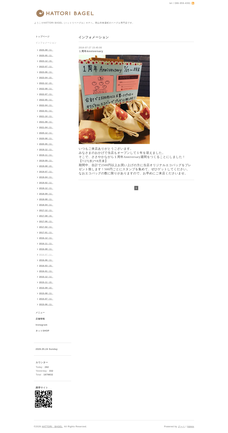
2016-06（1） (46, 260)
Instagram (41, 325)
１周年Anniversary (91, 51)
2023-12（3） (46, 61)
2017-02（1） (46, 227)
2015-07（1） (46, 299)
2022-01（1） (46, 111)
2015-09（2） (46, 288)
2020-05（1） (46, 144)
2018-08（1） (46, 199)
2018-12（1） (46, 188)
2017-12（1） (46, 210)
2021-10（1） (46, 116)
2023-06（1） (46, 72)
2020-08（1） (46, 138)
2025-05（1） (46, 55)
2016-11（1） (46, 243)
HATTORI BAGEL (52, 426)
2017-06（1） (46, 221)
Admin (190, 426)
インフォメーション (46, 43)
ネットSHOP (42, 331)
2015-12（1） (46, 277)
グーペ (181, 426)
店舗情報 (40, 319)
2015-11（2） (46, 282)
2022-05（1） (46, 100)
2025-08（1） (46, 50)
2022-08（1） (46, 89)
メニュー (40, 312)
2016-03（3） (46, 266)
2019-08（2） (46, 166)
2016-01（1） (46, 271)
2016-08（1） (46, 249)
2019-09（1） (46, 160)
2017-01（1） (46, 232)
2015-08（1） (46, 293)
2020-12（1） (46, 133)
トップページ (43, 36)
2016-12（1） (46, 238)
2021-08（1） (46, 122)
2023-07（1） (46, 66)
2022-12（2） (46, 83)
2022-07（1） (46, 94)
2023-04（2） (46, 78)
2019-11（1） (46, 155)
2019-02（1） (46, 183)
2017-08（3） (46, 216)
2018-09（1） (46, 194)
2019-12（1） (46, 149)
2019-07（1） (46, 172)
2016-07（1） (46, 255)
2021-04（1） (46, 127)
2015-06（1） (46, 304)
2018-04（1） (46, 205)
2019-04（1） (46, 177)
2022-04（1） (46, 105)
